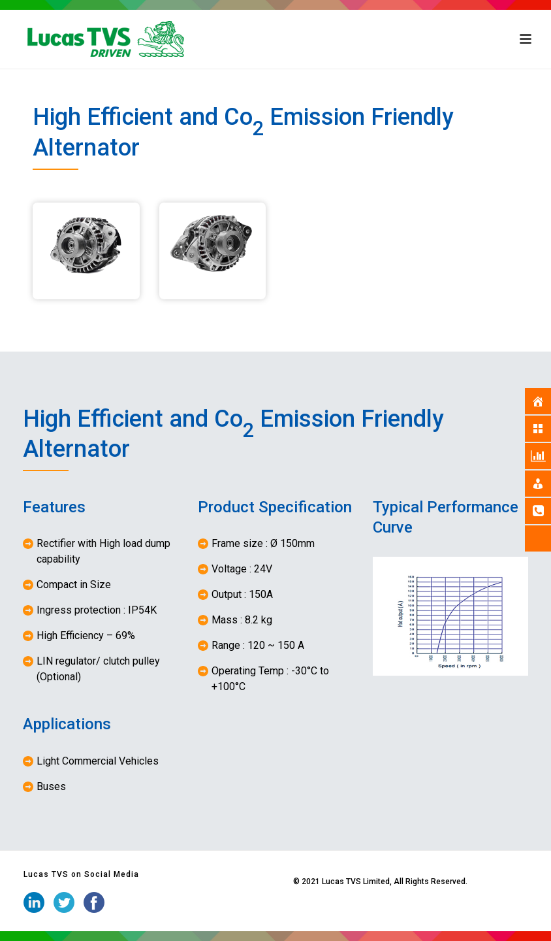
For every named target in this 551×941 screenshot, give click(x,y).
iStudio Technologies (253, 881)
